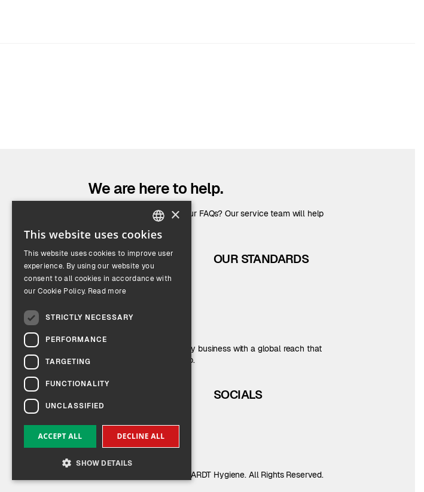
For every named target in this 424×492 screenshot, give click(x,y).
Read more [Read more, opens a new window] (107, 291)
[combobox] (158, 216)
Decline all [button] (141, 436)
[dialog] (101, 340)
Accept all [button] (60, 436)
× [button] (174, 215)
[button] (101, 462)
